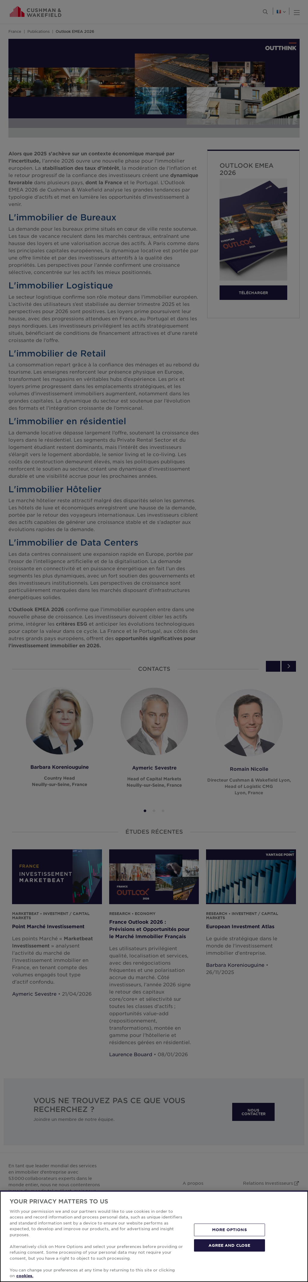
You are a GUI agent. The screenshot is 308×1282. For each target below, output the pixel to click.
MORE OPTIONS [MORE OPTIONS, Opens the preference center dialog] (229, 1229)
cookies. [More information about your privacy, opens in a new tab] (24, 1275)
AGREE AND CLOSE (229, 1245)
